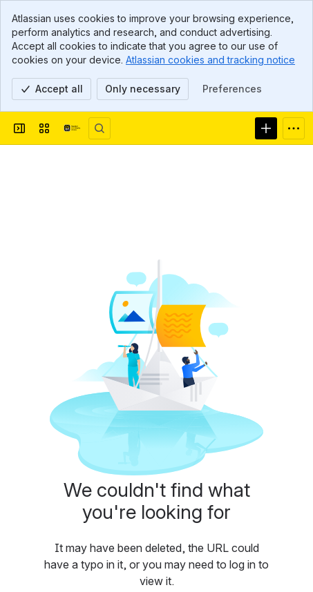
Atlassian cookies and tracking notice (210, 60)
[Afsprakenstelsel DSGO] (72, 128)
